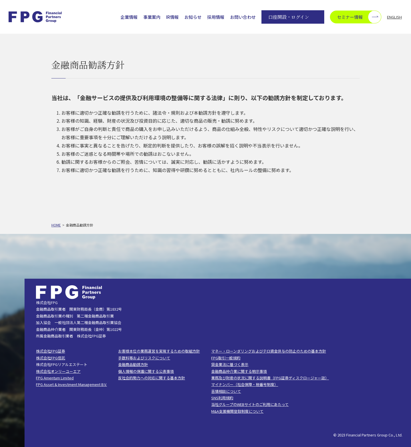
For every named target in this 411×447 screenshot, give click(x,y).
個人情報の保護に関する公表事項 (146, 371)
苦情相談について (226, 391)
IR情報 (172, 17)
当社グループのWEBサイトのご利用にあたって (250, 404)
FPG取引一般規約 (225, 358)
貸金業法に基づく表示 (229, 364)
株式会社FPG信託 (50, 358)
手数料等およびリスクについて (144, 358)
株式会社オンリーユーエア (58, 371)
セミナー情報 (359, 17)
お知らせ (193, 17)
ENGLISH (394, 17)
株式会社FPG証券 (50, 351)
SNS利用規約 (222, 398)
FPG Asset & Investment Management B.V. (71, 384)
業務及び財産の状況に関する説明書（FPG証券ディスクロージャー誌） (270, 378)
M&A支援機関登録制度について (237, 411)
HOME (56, 225)
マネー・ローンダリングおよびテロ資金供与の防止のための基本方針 (268, 351)
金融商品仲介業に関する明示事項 (239, 371)
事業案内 (151, 17)
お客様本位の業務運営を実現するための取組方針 (159, 351)
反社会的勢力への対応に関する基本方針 (151, 378)
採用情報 (215, 17)
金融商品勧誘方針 (133, 364)
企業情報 (129, 17)
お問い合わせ (243, 17)
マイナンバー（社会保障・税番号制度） (244, 384)
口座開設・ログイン (288, 17)
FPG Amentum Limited (55, 378)
